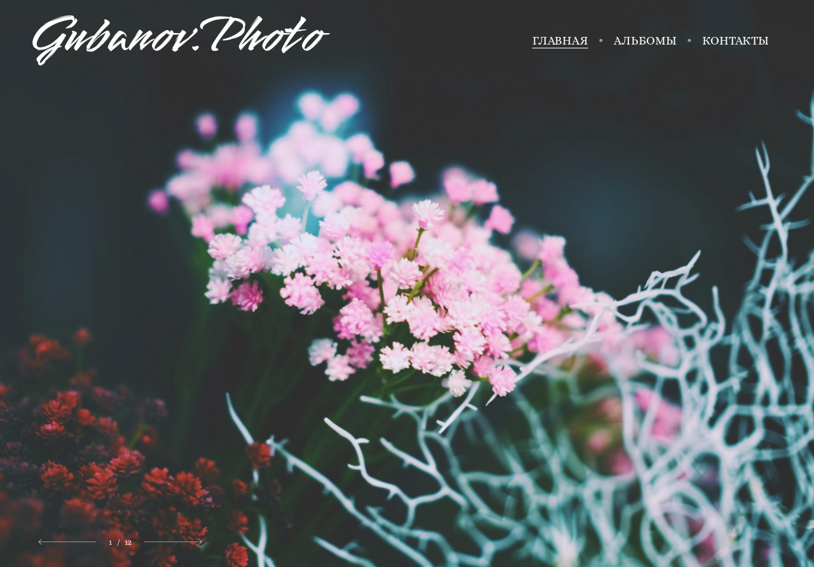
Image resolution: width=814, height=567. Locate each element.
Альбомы (645, 40)
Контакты (735, 40)
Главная (560, 40)
